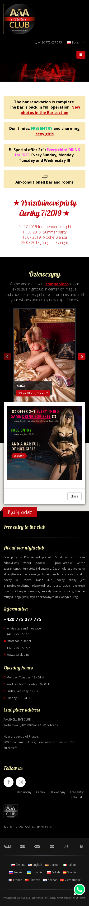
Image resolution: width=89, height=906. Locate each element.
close (74, 496)
